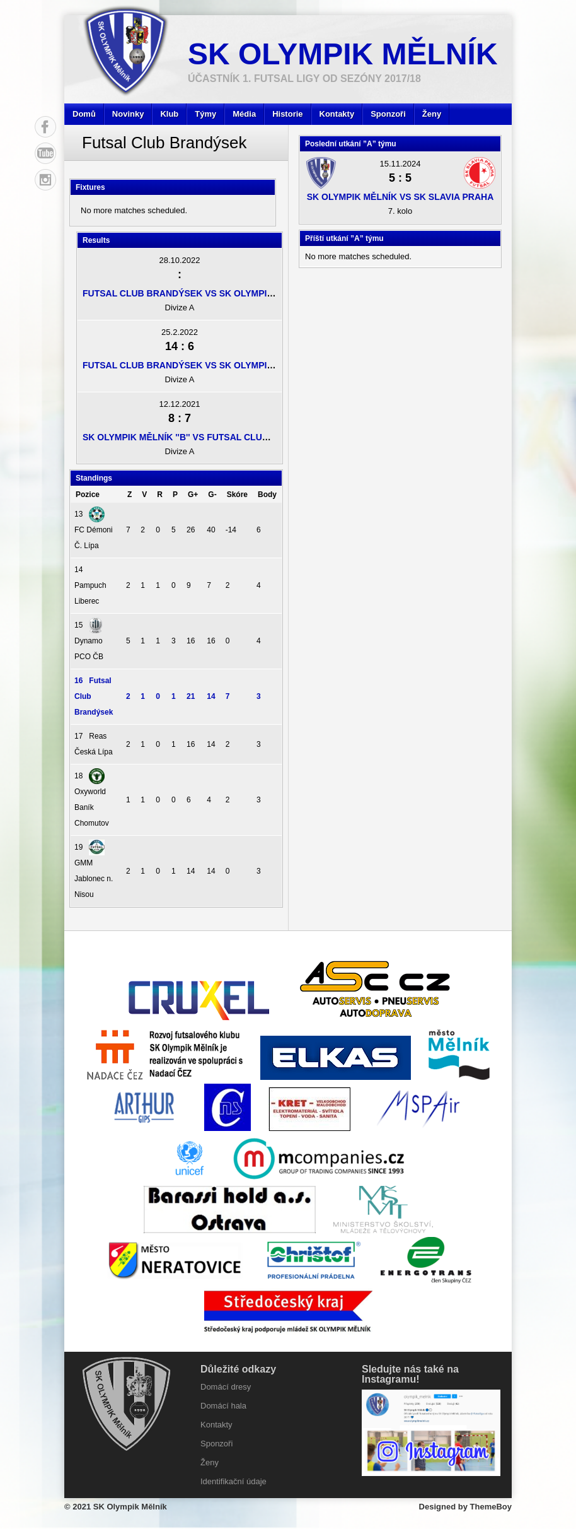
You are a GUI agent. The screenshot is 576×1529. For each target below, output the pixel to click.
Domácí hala (223, 1405)
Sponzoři (388, 114)
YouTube (45, 153)
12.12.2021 (179, 404)
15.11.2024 (399, 163)
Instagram (45, 179)
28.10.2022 (179, 260)
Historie (287, 114)
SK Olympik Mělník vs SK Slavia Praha (400, 197)
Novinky (128, 114)
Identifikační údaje (233, 1481)
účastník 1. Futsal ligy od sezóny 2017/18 (304, 78)
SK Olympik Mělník (343, 54)
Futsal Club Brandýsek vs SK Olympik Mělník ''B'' (204, 293)
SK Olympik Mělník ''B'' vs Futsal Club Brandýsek (204, 437)
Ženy (431, 114)
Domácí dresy (225, 1386)
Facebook (45, 126)
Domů (84, 114)
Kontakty (337, 114)
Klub (169, 114)
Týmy (205, 114)
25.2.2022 (179, 332)
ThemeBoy (491, 1506)
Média (244, 114)
